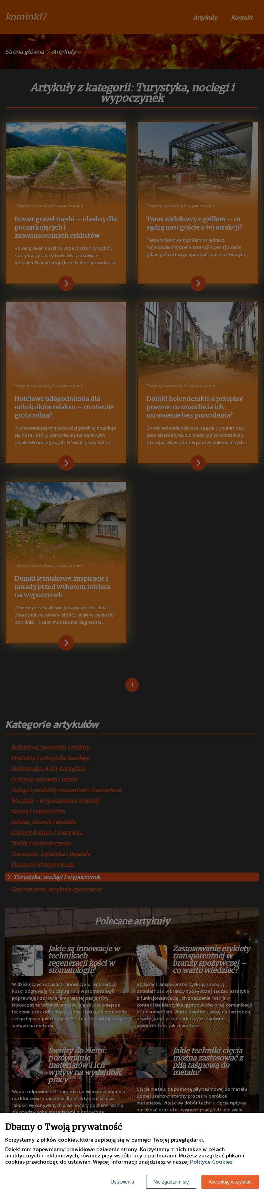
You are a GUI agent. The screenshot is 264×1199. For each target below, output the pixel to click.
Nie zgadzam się (171, 1182)
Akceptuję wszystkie (230, 1182)
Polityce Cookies (211, 1161)
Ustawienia (122, 1182)
